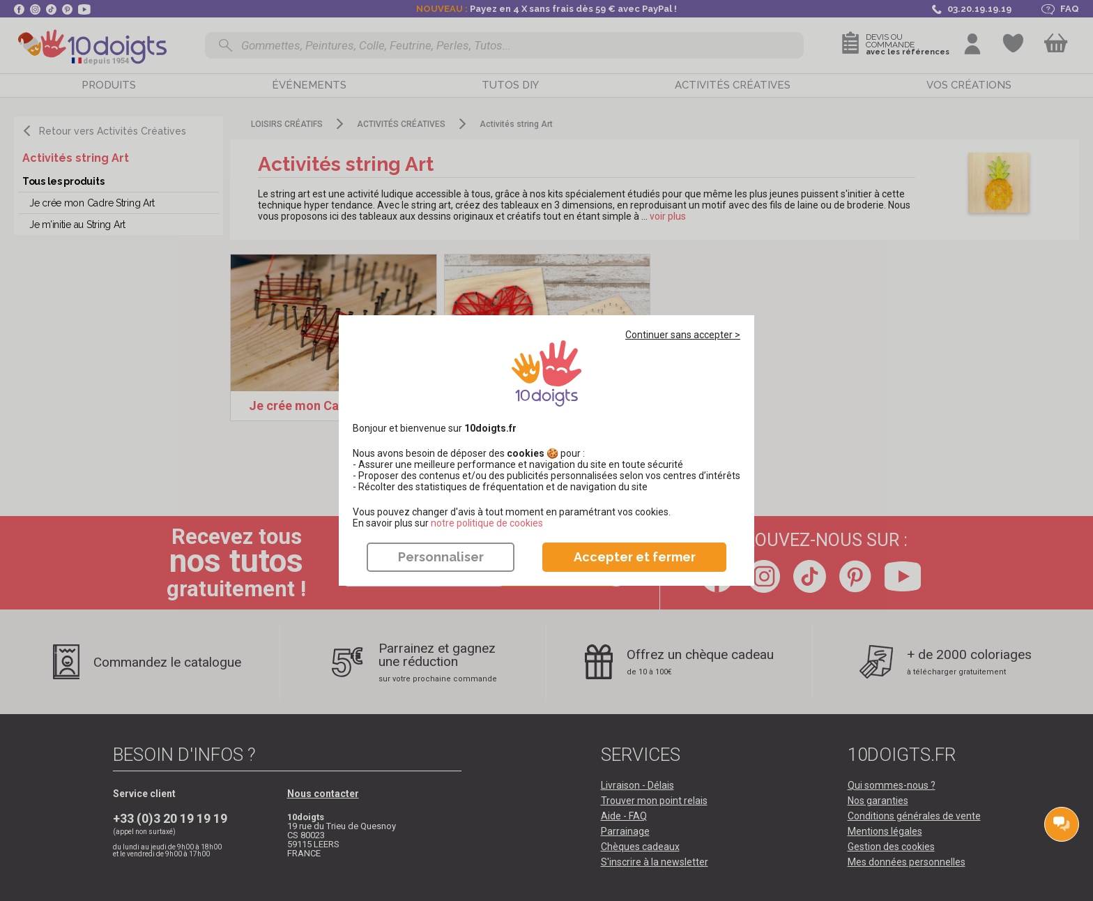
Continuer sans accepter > (682, 334)
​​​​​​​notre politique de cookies (487, 523)
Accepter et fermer (635, 557)
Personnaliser (441, 557)
